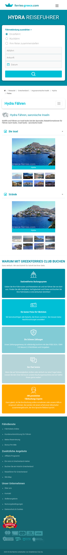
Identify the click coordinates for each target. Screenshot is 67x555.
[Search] (33, 74)
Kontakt (8, 493)
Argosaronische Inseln (40, 91)
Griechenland (23, 91)
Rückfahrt (14, 38)
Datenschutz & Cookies (14, 509)
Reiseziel (11, 91)
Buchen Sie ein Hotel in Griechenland (19, 466)
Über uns (8, 488)
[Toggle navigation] (57, 5)
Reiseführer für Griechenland (16, 472)
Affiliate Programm (12, 456)
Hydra (54, 91)
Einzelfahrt (15, 34)
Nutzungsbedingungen (14, 504)
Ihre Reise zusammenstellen (24, 43)
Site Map (8, 477)
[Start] (5, 91)
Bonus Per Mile (10, 445)
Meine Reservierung (12, 440)
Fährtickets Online (12, 429)
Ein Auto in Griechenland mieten (17, 461)
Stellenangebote (11, 499)
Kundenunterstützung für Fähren (18, 434)
